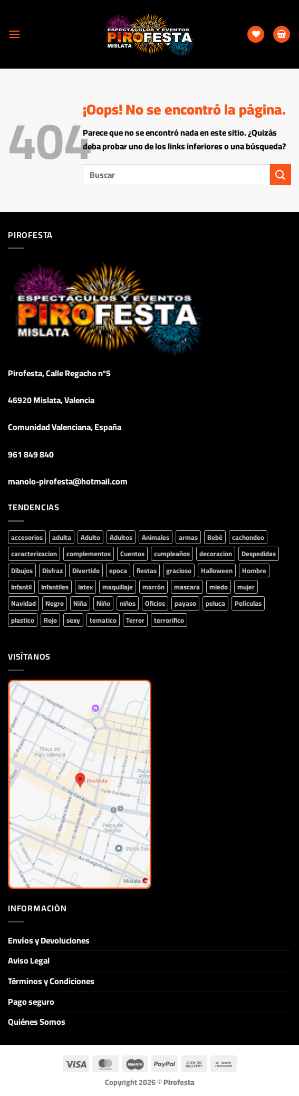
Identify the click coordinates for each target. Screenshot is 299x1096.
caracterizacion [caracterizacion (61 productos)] (34, 553)
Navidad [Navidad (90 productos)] (23, 603)
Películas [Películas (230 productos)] (248, 603)
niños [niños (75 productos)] (128, 603)
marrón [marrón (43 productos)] (153, 586)
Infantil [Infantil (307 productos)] (21, 586)
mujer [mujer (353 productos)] (246, 586)
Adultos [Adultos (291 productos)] (121, 537)
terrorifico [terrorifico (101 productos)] (169, 620)
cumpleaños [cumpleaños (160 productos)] (172, 553)
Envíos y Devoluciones (49, 940)
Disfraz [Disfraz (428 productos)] (52, 570)
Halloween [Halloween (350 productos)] (217, 570)
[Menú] (14, 34)
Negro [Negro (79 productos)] (54, 603)
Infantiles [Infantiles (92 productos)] (55, 586)
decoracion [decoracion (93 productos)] (215, 553)
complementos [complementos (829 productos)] (88, 553)
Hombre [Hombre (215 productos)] (254, 570)
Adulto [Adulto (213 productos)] (90, 537)
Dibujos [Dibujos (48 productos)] (22, 570)
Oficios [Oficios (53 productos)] (155, 603)
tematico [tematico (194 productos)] (103, 620)
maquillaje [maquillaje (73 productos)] (117, 586)
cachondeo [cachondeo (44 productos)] (248, 537)
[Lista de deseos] (255, 34)
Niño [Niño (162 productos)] (103, 603)
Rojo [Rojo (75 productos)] (50, 620)
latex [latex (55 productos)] (85, 586)
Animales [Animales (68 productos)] (155, 537)
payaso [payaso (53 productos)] (185, 603)
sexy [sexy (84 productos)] (73, 620)
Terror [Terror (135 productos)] (135, 620)
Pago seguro (31, 1001)
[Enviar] (280, 174)
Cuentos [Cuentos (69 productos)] (132, 553)
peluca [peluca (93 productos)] (215, 603)
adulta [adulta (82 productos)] (61, 537)
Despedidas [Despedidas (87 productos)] (259, 553)
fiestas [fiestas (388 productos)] (147, 570)
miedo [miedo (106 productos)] (218, 586)
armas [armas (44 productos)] (188, 537)
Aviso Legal (29, 960)
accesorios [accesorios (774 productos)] (27, 537)
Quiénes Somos (36, 1022)
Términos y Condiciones (51, 981)
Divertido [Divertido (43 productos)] (86, 570)
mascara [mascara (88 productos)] (187, 586)
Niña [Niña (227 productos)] (80, 603)
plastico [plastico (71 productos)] (22, 620)
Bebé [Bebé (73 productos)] (215, 537)
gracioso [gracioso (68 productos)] (178, 570)
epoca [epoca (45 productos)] (118, 570)
